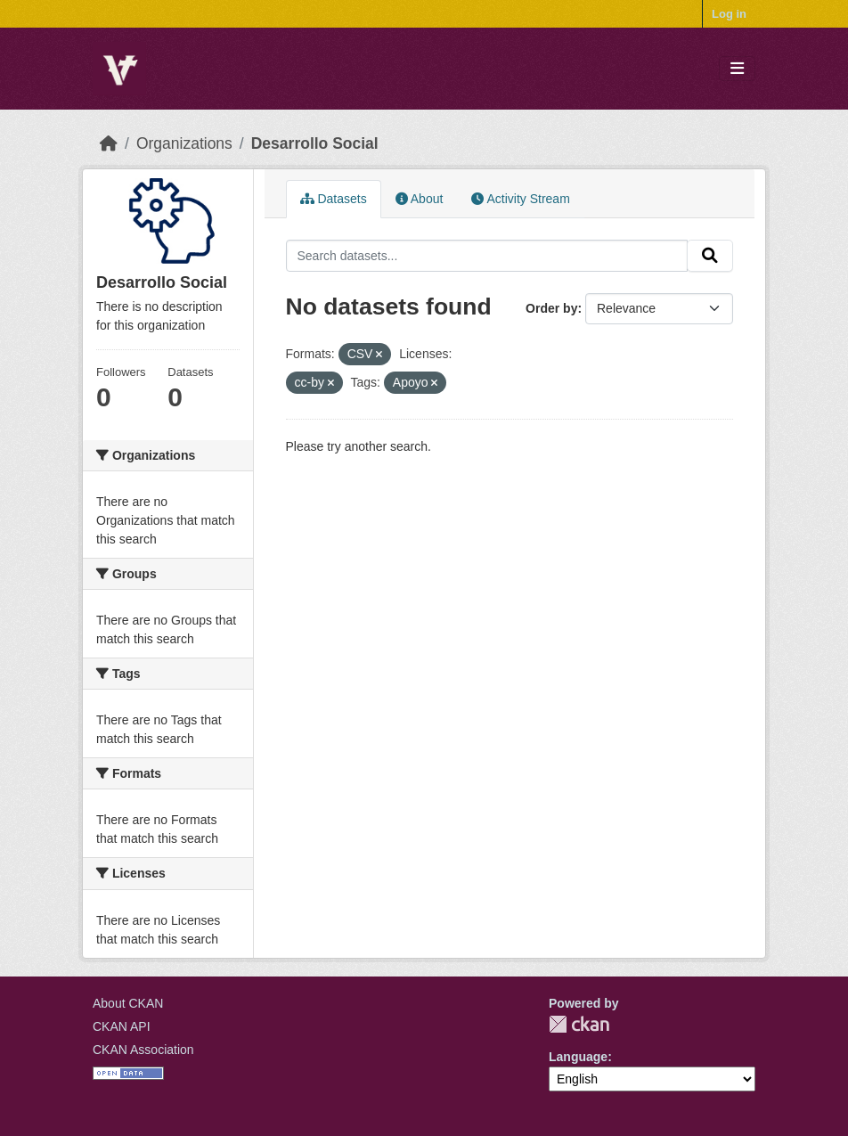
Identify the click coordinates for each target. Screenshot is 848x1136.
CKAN (579, 1024)
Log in (729, 13)
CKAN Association (143, 1049)
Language (578, 1057)
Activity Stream (520, 199)
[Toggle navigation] (737, 69)
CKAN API (122, 1026)
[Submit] (710, 256)
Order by (551, 308)
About (419, 199)
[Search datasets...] (487, 256)
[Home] (109, 143)
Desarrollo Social (315, 143)
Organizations (184, 143)
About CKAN (128, 1003)
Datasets (333, 199)
